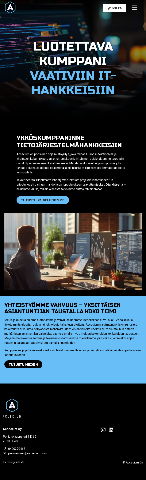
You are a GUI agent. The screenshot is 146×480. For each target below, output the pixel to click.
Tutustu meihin (23, 364)
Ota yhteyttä (114, 184)
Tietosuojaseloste (13, 462)
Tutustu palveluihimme (42, 200)
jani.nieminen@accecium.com (25, 453)
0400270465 (14, 449)
